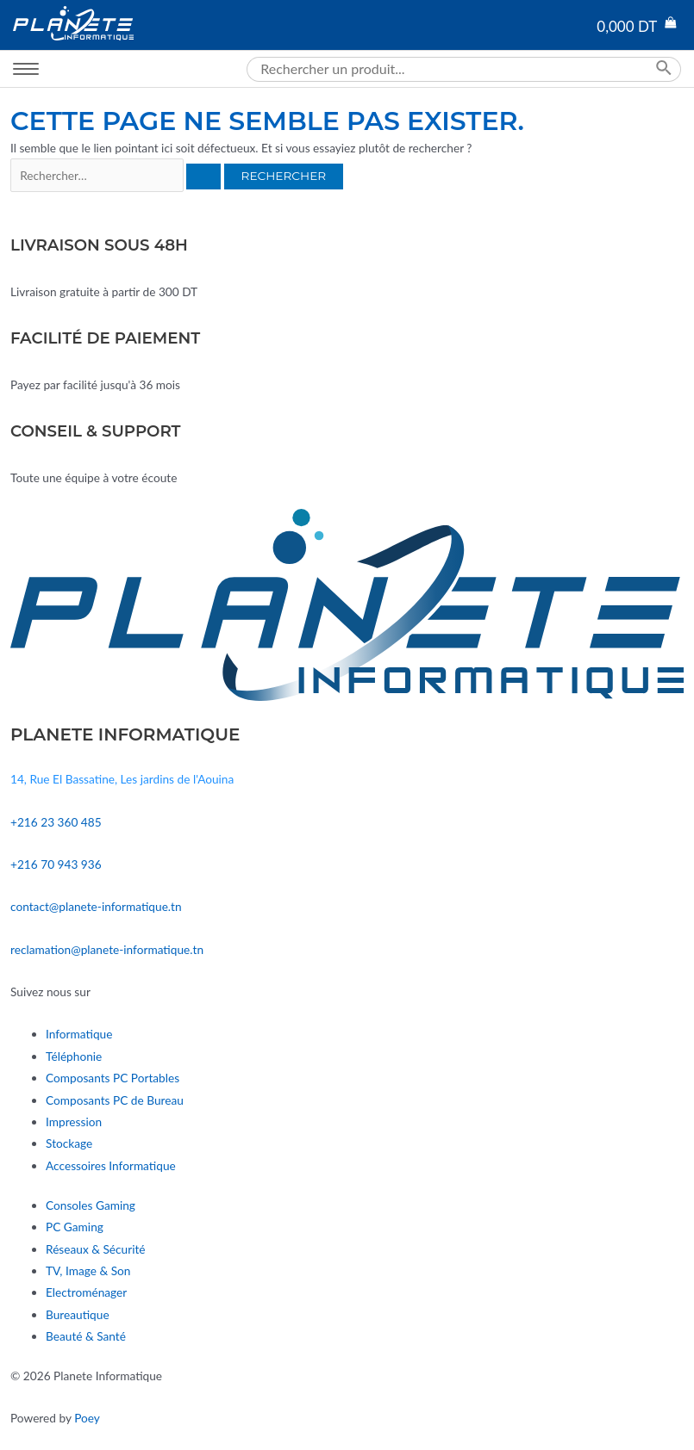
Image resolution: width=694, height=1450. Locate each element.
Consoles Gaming (90, 1205)
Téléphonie (74, 1056)
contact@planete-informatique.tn (96, 906)
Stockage (69, 1143)
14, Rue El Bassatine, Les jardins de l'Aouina (122, 778)
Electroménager (86, 1292)
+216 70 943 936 (56, 864)
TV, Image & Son (88, 1270)
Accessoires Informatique (111, 1165)
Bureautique (77, 1314)
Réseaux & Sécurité (96, 1249)
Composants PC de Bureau (115, 1100)
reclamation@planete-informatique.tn (106, 949)
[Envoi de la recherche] (203, 176)
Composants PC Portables (112, 1077)
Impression (74, 1121)
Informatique (79, 1033)
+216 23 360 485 (56, 822)
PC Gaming (74, 1226)
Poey (87, 1417)
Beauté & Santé (86, 1336)
